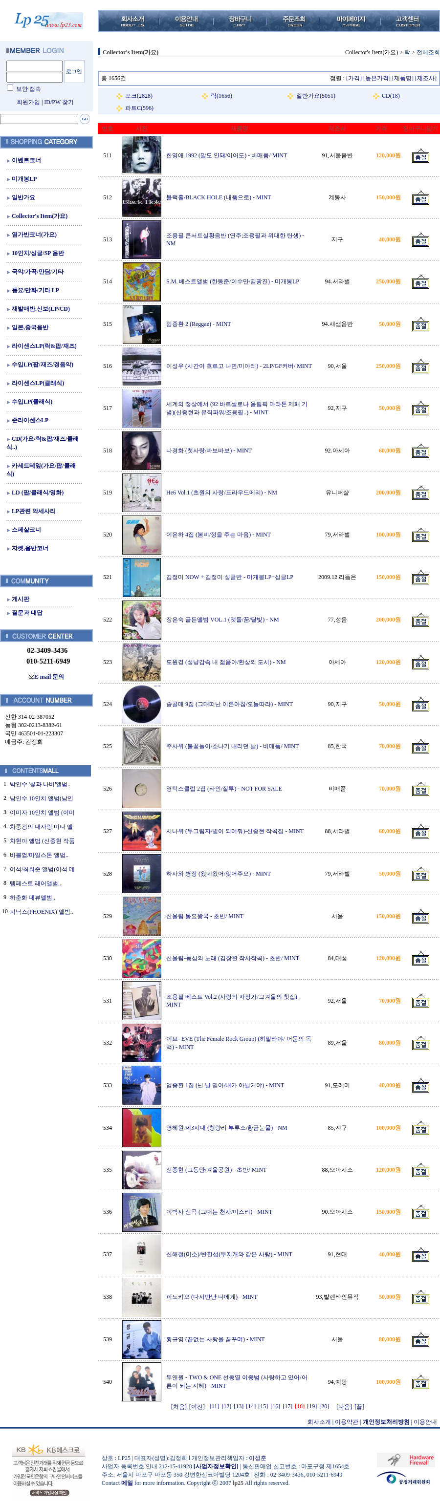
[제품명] (403, 78)
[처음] (179, 1406)
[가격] (354, 78)
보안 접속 (28, 89)
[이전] (197, 1406)
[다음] (344, 1406)
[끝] (359, 1406)
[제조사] (426, 78)
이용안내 (425, 1421)
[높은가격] (377, 78)
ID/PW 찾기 (59, 102)
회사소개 (319, 1421)
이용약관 (346, 1421)
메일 (127, 1483)
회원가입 (28, 102)
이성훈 (257, 1458)
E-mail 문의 (47, 676)
